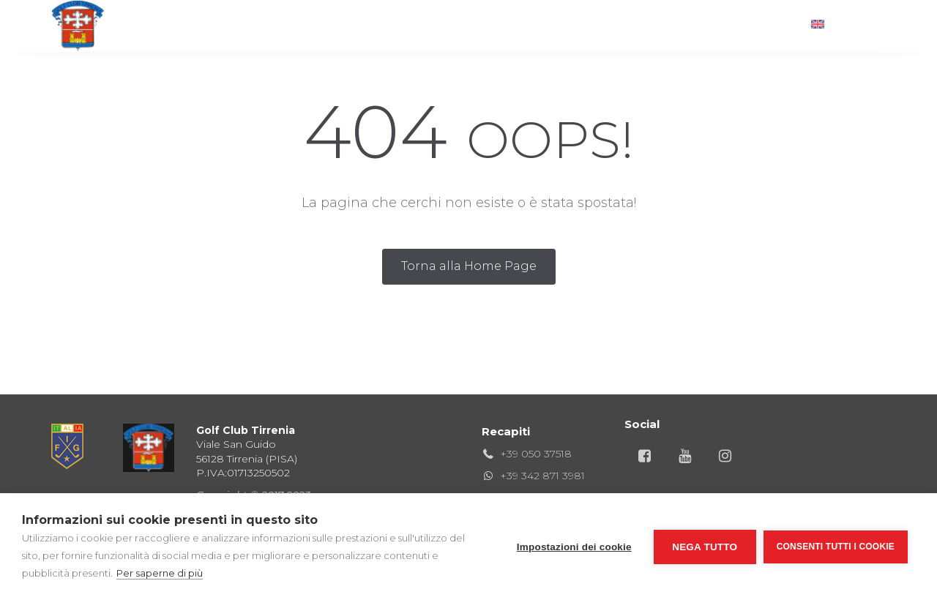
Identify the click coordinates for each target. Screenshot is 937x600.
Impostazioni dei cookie (574, 546)
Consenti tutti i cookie (836, 546)
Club (345, 25)
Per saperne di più (159, 573)
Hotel (558, 25)
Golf (287, 25)
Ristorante (420, 25)
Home (228, 25)
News (713, 25)
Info (769, 25)
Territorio (636, 25)
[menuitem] (841, 26)
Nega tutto (704, 546)
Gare (497, 25)
